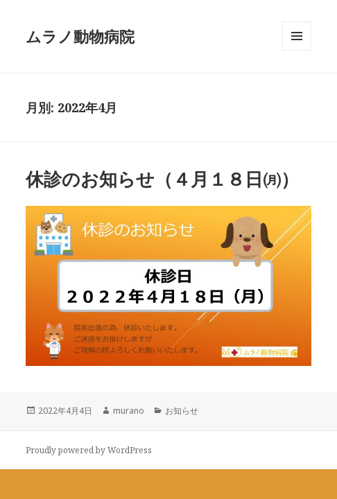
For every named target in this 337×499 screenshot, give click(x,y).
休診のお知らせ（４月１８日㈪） (162, 178)
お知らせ (181, 411)
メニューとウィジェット (296, 50)
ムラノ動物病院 (80, 36)
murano (128, 411)
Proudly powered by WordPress (89, 450)
